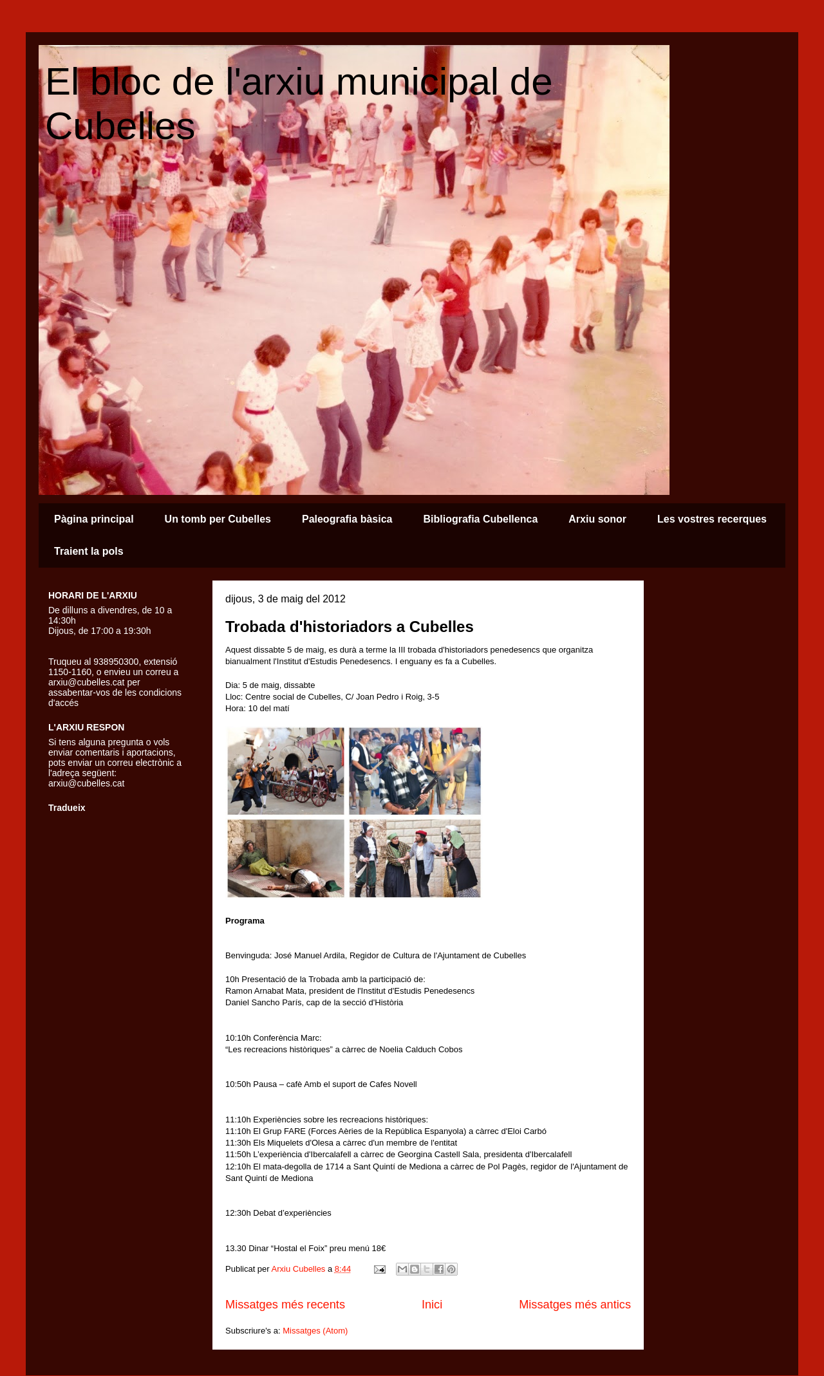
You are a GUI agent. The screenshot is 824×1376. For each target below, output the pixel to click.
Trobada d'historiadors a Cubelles (349, 626)
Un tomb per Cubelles (218, 519)
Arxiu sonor (597, 519)
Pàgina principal (94, 519)
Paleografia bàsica (347, 519)
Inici (432, 1304)
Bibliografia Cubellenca (480, 519)
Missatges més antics (575, 1304)
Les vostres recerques (712, 519)
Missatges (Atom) (315, 1330)
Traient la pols (89, 551)
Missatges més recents (285, 1304)
